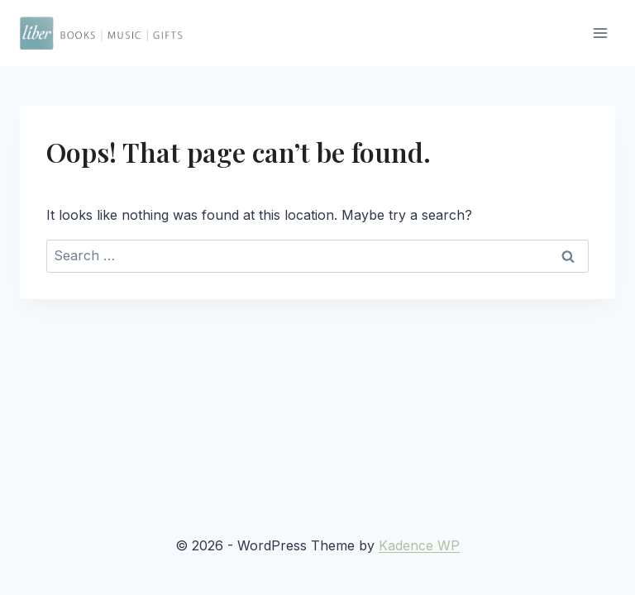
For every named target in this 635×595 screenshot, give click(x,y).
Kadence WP (419, 545)
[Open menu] (600, 32)
